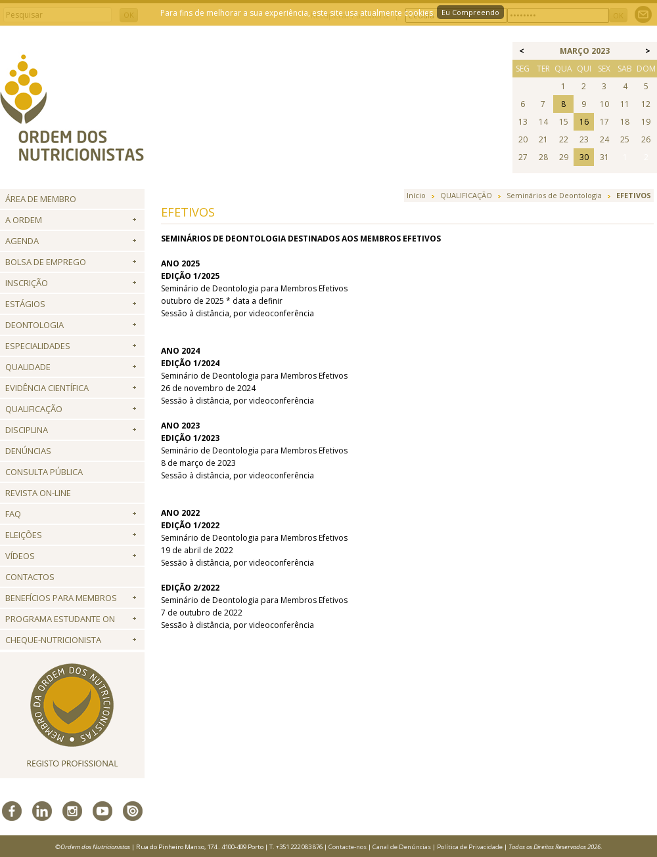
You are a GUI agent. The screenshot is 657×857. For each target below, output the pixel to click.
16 (584, 121)
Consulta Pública (44, 472)
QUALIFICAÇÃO (33, 409)
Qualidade (28, 367)
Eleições (23, 535)
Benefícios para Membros (61, 598)
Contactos (30, 577)
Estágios (25, 304)
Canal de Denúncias (402, 847)
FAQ (13, 514)
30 (584, 157)
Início (416, 195)
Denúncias (28, 451)
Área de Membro (40, 199)
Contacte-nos (347, 847)
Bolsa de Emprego (45, 262)
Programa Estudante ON (60, 619)
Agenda (22, 241)
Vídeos (20, 556)
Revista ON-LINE (38, 493)
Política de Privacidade (470, 847)
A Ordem (23, 220)
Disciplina (26, 430)
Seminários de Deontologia (554, 195)
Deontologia (34, 325)
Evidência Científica (47, 388)
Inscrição (26, 283)
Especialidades (37, 346)
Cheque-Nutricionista (53, 640)
